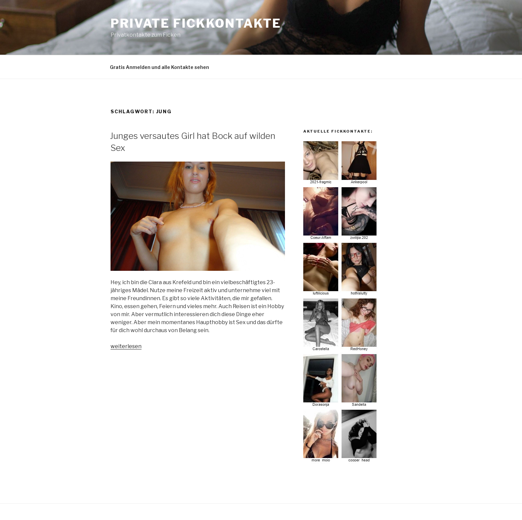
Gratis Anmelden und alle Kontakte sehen (159, 67)
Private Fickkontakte (196, 23)
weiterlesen (126, 346)
